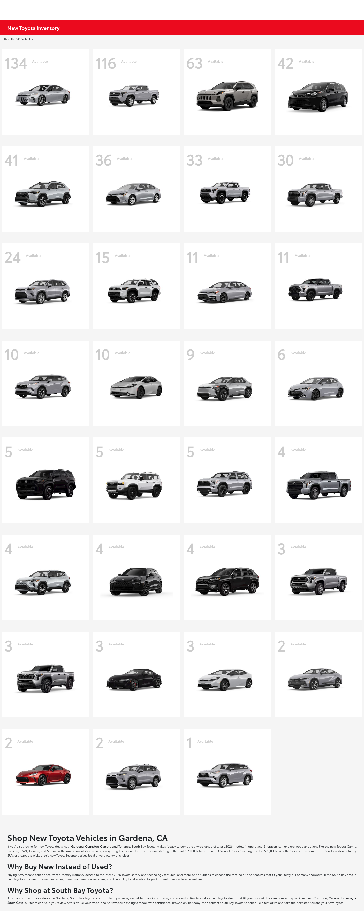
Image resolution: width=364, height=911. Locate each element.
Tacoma (12, 851)
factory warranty (73, 874)
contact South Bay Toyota (226, 902)
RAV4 (23, 851)
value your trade (87, 902)
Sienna (52, 851)
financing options (156, 898)
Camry (351, 846)
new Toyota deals (51, 846)
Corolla (34, 851)
